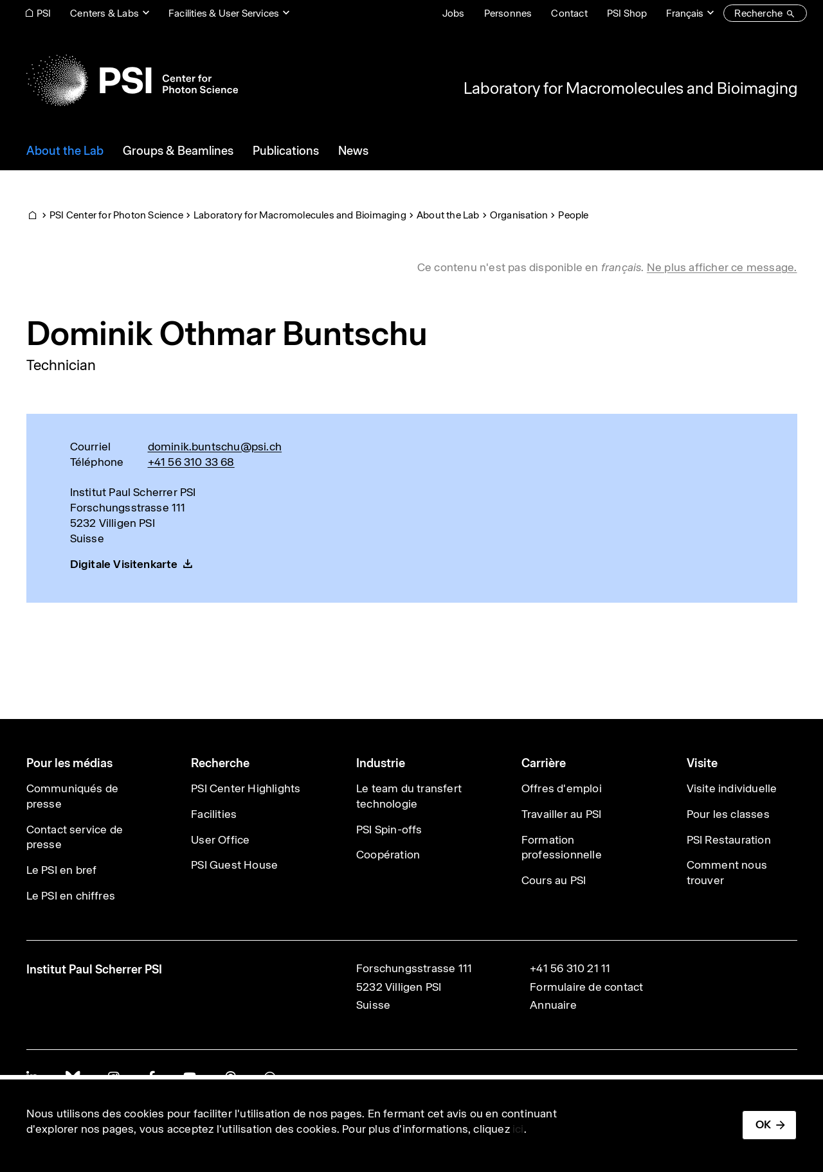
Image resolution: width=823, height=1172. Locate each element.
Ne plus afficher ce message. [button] (722, 267)
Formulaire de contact (586, 987)
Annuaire (553, 1005)
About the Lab (448, 214)
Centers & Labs (104, 13)
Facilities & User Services (223, 13)
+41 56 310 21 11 (570, 968)
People (573, 214)
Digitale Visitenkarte (124, 564)
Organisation (519, 214)
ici (518, 1129)
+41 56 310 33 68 (191, 462)
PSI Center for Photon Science (116, 214)
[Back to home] (132, 80)
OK (763, 1124)
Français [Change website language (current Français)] (684, 13)
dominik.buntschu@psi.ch (215, 446)
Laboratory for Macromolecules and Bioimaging (630, 88)
